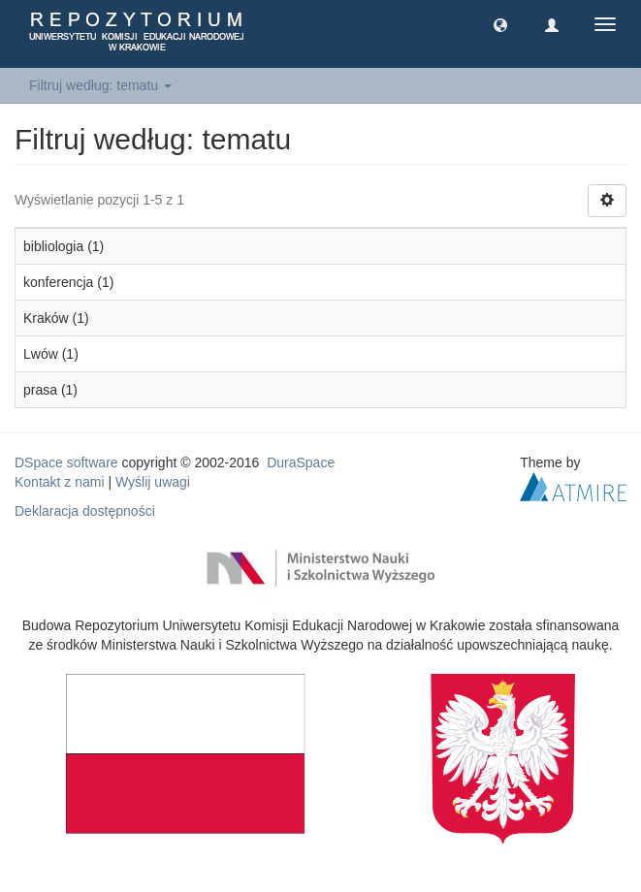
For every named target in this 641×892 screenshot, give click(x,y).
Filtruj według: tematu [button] (100, 85)
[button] (500, 24)
